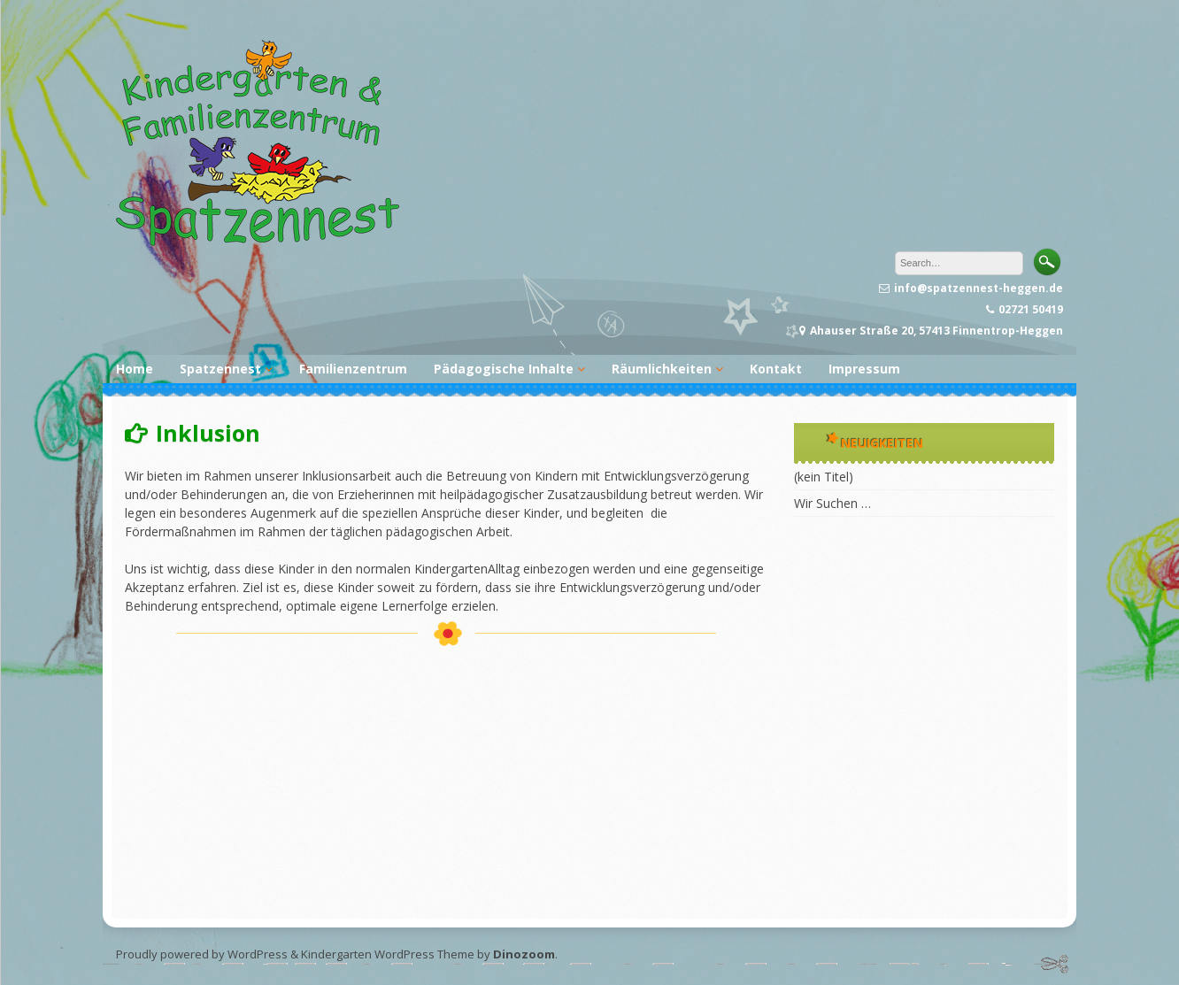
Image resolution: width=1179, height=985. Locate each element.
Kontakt (776, 368)
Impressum (864, 368)
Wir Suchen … (832, 503)
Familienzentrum (353, 368)
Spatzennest (220, 368)
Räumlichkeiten (662, 368)
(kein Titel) (823, 476)
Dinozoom (524, 954)
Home (134, 368)
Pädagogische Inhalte (504, 368)
